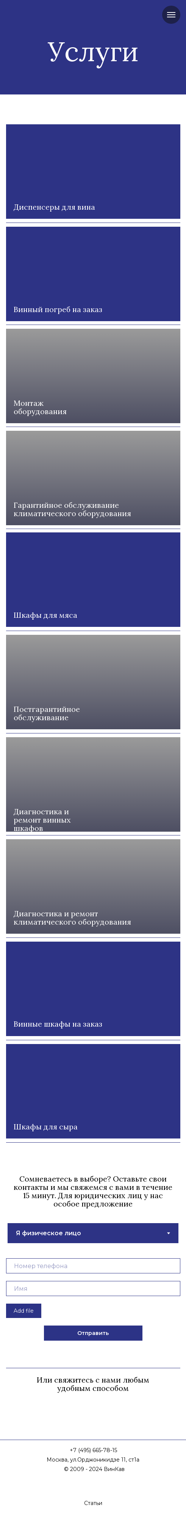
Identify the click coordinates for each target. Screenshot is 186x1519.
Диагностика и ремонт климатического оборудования (72, 918)
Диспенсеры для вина (54, 207)
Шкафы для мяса (45, 615)
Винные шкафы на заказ (58, 1024)
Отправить (93, 1333)
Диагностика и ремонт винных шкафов (42, 820)
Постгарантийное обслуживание (47, 713)
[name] (93, 1288)
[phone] (93, 1265)
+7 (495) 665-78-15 (93, 1450)
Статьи (93, 1503)
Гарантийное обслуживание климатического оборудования (72, 509)
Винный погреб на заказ (58, 309)
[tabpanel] (93, 1301)
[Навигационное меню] (171, 14)
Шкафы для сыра (46, 1126)
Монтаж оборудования (40, 407)
